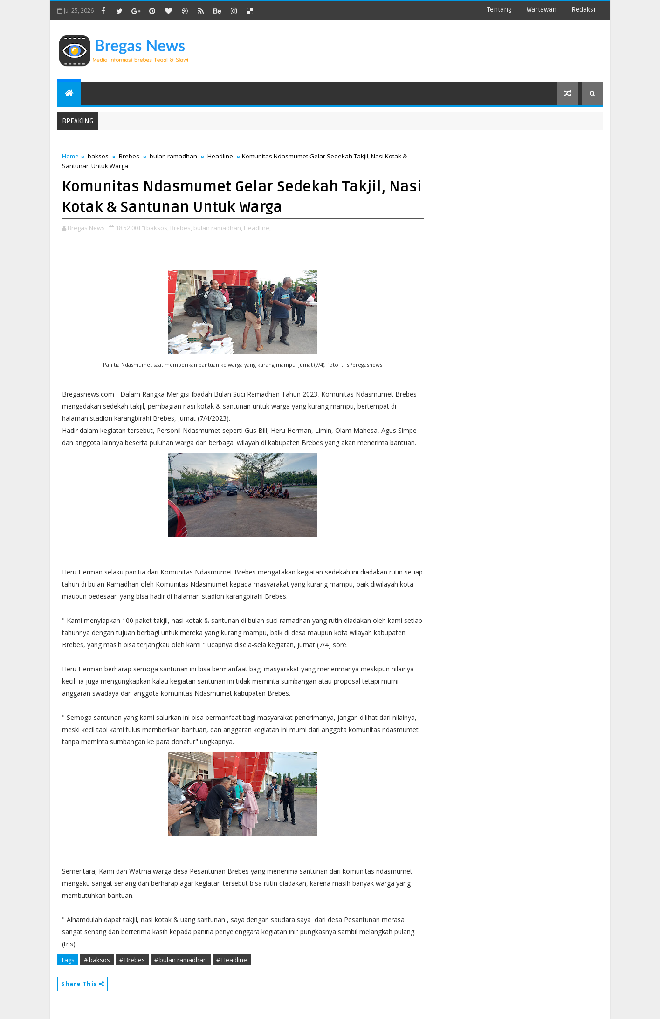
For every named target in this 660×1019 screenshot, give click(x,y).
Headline (220, 156)
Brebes (129, 156)
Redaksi (583, 10)
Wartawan (542, 10)
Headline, (257, 228)
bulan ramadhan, (217, 228)
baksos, (157, 228)
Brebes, (181, 228)
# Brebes (132, 960)
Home (70, 156)
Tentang (499, 10)
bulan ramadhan (173, 156)
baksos (98, 156)
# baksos (97, 960)
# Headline (231, 960)
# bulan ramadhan (180, 960)
